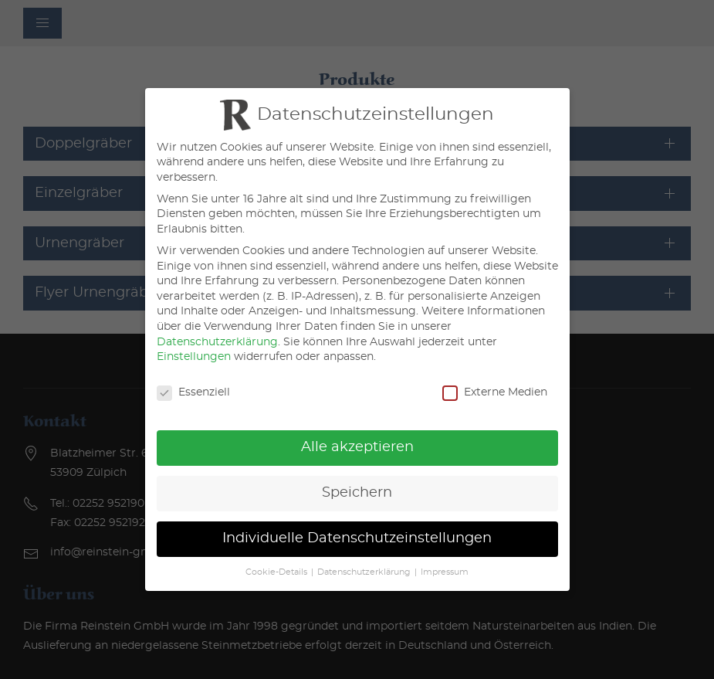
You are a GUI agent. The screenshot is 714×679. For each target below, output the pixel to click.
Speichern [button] (357, 493)
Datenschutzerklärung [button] (364, 572)
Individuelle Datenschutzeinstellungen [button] (357, 538)
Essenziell (193, 392)
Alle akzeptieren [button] (357, 447)
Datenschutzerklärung (217, 342)
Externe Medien (494, 392)
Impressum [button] (445, 572)
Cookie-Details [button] (276, 572)
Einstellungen (194, 356)
